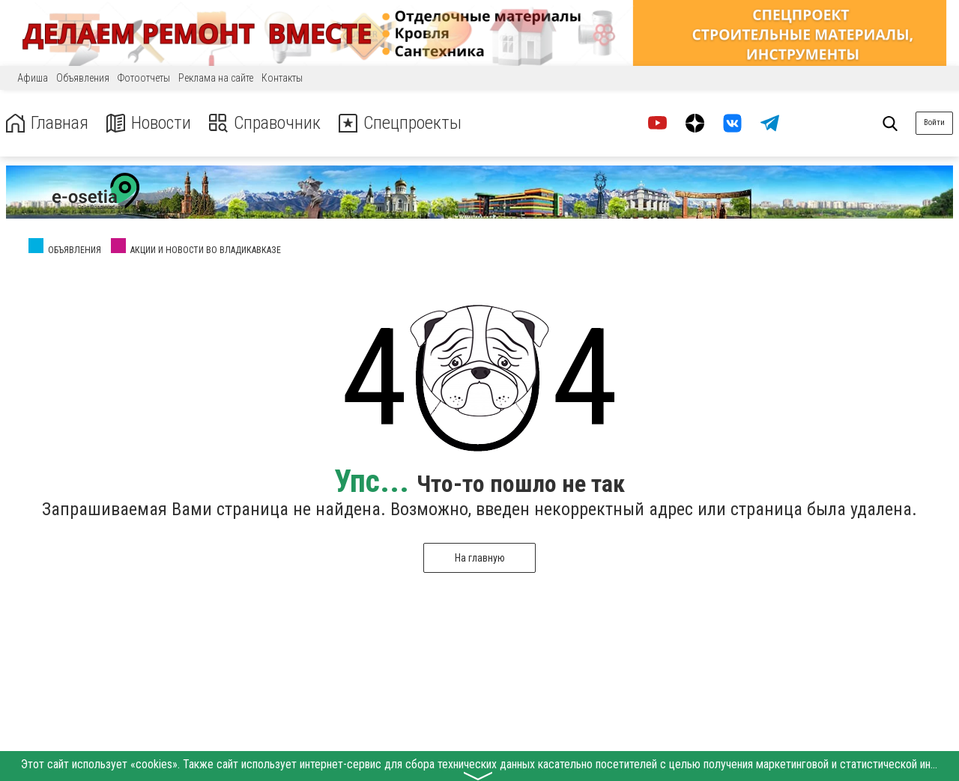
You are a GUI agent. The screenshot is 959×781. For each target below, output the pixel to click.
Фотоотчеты (144, 78)
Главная (47, 123)
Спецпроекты (400, 123)
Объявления (82, 78)
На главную (480, 558)
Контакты (282, 78)
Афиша (32, 78)
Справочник (265, 123)
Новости (148, 123)
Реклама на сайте (215, 78)
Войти (934, 122)
